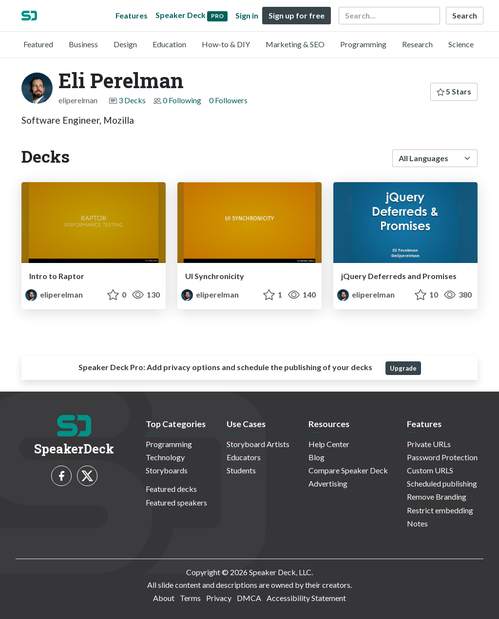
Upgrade (403, 368)
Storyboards (167, 470)
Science (461, 44)
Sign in (246, 15)
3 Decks (132, 100)
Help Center (328, 444)
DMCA (249, 597)
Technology (165, 457)
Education (169, 44)
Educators (244, 457)
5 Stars (454, 91)
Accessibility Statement (306, 597)
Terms (190, 597)
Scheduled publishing (442, 483)
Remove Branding (436, 496)
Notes (417, 523)
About (163, 597)
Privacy (218, 597)
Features (131, 15)
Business (83, 44)
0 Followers (228, 100)
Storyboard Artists (258, 444)
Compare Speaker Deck (348, 470)
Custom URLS (430, 470)
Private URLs (429, 444)
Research (417, 44)
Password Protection (442, 457)
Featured (38, 44)
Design (125, 44)
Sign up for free (297, 15)
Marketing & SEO (295, 44)
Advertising (327, 483)
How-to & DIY (226, 44)
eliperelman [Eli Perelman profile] (54, 294)
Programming (363, 44)
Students (241, 470)
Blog (316, 457)
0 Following (182, 100)
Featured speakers (176, 502)
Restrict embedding (440, 510)
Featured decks (171, 488)
